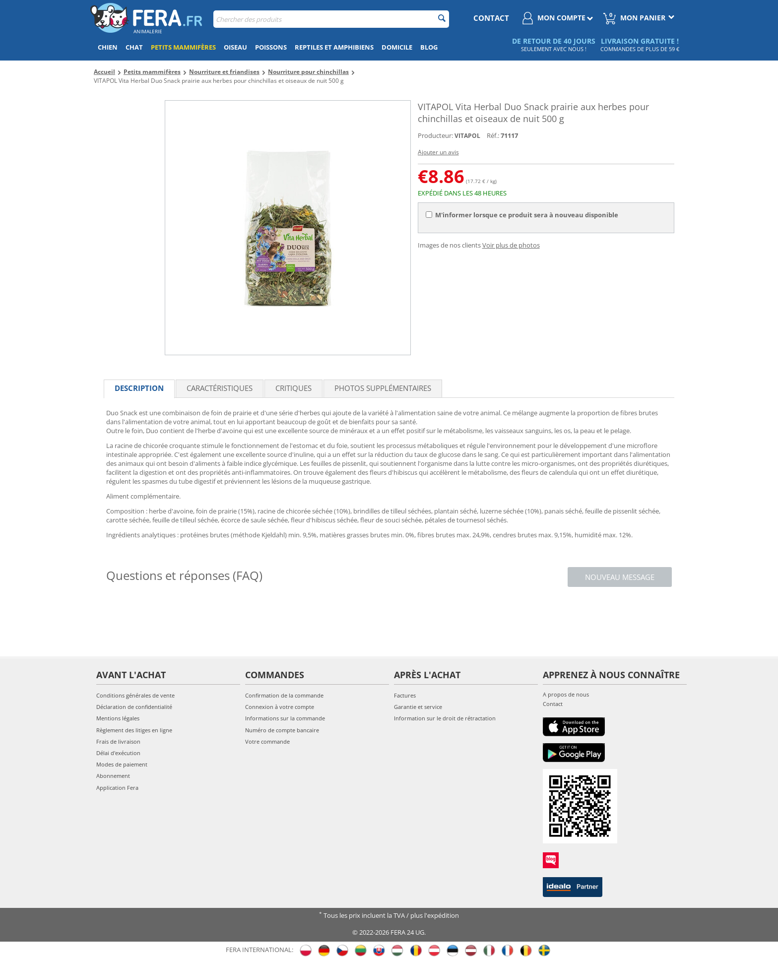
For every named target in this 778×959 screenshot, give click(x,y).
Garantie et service (418, 706)
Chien (108, 47)
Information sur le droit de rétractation (445, 718)
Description (139, 388)
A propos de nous (566, 694)
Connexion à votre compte (279, 706)
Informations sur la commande (285, 718)
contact (491, 18)
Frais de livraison (118, 741)
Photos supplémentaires (382, 388)
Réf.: (493, 135)
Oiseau (235, 47)
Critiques (293, 388)
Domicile (397, 47)
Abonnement (113, 775)
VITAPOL (467, 135)
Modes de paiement (121, 764)
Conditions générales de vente (135, 695)
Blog (429, 47)
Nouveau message (619, 577)
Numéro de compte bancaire (282, 730)
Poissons (271, 47)
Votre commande (267, 741)
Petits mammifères (183, 47)
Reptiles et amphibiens (334, 47)
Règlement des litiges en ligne (134, 730)
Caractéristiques (220, 388)
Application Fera (117, 787)
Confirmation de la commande (284, 695)
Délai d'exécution (118, 753)
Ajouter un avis (438, 152)
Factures (405, 695)
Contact (553, 703)
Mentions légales (117, 718)
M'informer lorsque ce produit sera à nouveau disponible (522, 214)
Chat (134, 47)
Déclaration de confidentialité (134, 706)
